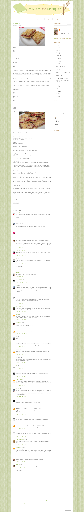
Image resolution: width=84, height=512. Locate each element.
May (58, 85)
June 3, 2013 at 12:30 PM (21, 346)
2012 (57, 93)
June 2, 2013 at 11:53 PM (21, 293)
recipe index (24, 19)
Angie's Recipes (19, 279)
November (59, 56)
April (58, 86)
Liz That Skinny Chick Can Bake (22, 250)
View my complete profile (64, 33)
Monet (17, 285)
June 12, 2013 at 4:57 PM (21, 467)
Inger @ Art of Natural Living (21, 423)
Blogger (64, 113)
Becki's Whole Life (19, 238)
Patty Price (18, 464)
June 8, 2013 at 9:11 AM (21, 444)
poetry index (40, 19)
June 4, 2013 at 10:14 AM (21, 368)
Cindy (17, 457)
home (17, 19)
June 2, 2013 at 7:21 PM (21, 228)
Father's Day (59, 75)
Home (56, 118)
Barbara (17, 388)
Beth (61, 30)
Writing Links (57, 127)
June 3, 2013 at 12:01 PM (21, 333)
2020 (57, 45)
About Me (56, 124)
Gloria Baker (18, 272)
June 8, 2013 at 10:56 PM (21, 461)
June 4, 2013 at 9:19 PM (21, 385)
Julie (17, 231)
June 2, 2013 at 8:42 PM (21, 247)
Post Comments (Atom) (22, 503)
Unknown (17, 349)
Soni (16, 365)
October (58, 58)
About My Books (58, 122)
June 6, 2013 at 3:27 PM (21, 436)
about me (65, 19)
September (59, 60)
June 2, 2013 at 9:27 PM (21, 255)
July (58, 63)
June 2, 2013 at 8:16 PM (21, 235)
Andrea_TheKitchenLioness (21, 296)
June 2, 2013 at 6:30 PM (21, 218)
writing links (48, 19)
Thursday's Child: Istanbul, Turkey (63, 77)
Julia (17, 431)
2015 (57, 50)
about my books (57, 19)
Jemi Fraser (18, 221)
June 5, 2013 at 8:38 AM (21, 396)
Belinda (17, 314)
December (59, 55)
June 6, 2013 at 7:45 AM (21, 428)
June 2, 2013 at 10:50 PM (21, 276)
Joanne (17, 399)
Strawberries (16, 23)
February (59, 89)
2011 (57, 95)
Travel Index (57, 121)
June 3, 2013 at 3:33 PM (21, 354)
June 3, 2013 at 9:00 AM (21, 327)
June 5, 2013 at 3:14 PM (21, 414)
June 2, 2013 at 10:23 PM (21, 269)
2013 (57, 53)
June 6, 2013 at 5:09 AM (21, 420)
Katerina (17, 417)
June (58, 64)
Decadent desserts (60, 70)
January (58, 91)
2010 (57, 96)
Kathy (17, 258)
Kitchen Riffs (18, 212)
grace (17, 371)
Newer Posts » (49, 500)
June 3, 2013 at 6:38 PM (21, 362)
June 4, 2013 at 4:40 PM (21, 376)
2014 (57, 52)
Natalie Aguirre (18, 306)
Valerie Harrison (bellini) (20, 439)
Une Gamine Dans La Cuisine (21, 134)
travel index (32, 19)
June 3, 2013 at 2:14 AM (21, 303)
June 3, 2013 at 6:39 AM (21, 311)
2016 (57, 48)
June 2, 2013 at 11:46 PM (21, 282)
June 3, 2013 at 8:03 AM (21, 319)
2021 (57, 44)
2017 (57, 47)
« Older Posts (15, 500)
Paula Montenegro (19, 447)
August (58, 61)
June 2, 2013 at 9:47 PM (21, 263)
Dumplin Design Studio (68, 510)
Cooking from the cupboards (62, 78)
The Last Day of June (61, 66)
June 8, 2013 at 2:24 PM (21, 454)
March (58, 88)
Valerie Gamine (19, 379)
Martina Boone (18, 322)
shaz (17, 336)
